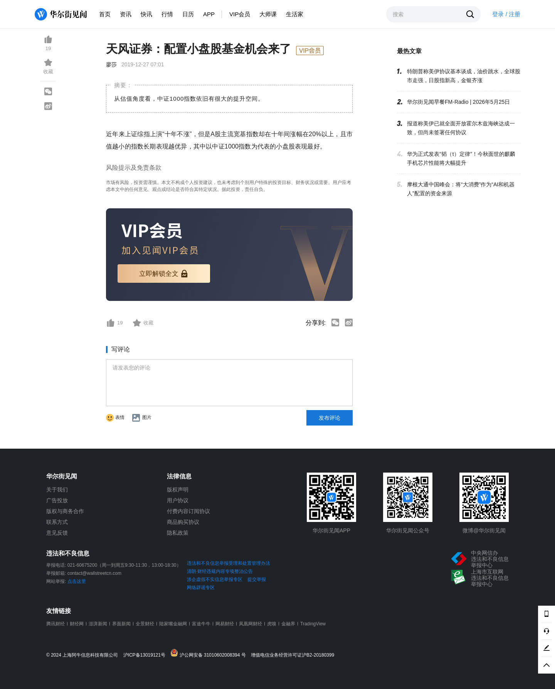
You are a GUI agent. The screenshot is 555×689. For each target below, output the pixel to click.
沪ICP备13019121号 (146, 655)
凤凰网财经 (250, 624)
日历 (188, 14)
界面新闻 (121, 624)
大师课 (268, 14)
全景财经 (145, 624)
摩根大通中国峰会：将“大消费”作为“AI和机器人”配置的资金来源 (461, 188)
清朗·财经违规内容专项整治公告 (220, 571)
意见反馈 (57, 533)
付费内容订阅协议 (188, 511)
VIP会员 (239, 14)
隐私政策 (177, 533)
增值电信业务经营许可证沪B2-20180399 (292, 655)
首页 (105, 14)
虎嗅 (271, 624)
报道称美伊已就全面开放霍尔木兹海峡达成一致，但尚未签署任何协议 (461, 127)
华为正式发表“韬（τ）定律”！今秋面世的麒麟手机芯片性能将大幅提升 (461, 158)
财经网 (77, 624)
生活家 (294, 14)
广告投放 (57, 500)
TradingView (313, 624)
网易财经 (224, 624)
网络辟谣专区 (201, 587)
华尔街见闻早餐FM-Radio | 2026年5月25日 (458, 102)
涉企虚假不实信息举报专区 (214, 579)
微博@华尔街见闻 (484, 530)
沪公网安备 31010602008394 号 (209, 653)
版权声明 (177, 489)
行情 (167, 14)
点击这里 (76, 581)
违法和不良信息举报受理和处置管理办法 (228, 563)
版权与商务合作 (65, 511)
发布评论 (329, 418)
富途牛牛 (201, 624)
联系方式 (57, 522)
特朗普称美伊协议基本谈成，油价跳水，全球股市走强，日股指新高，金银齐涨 (463, 75)
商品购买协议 (183, 522)
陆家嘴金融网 (173, 624)
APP (209, 14)
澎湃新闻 (98, 624)
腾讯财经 (55, 624)
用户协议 (177, 500)
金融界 (288, 624)
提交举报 (256, 579)
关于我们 (57, 489)
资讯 (125, 14)
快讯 (146, 14)
